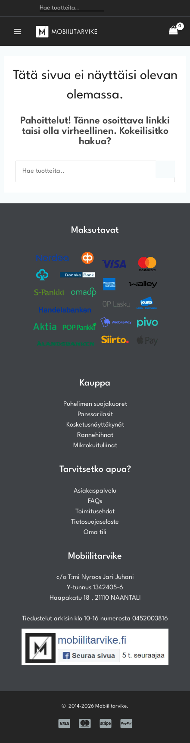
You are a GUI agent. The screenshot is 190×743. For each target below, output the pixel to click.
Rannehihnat (95, 435)
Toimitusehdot (95, 512)
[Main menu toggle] (18, 31)
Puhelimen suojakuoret (95, 404)
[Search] (115, 8)
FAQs (95, 501)
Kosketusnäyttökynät (95, 425)
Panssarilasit (95, 414)
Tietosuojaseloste (95, 522)
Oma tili (95, 532)
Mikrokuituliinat (95, 446)
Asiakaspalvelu (95, 491)
